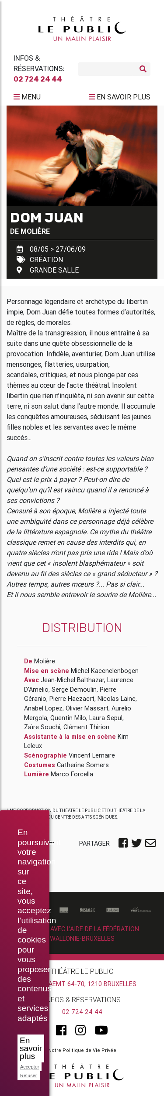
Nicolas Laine (117, 699)
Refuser (28, 1075)
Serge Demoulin (74, 689)
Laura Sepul (105, 718)
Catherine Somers (83, 765)
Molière (35, 231)
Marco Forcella (72, 774)
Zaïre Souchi (42, 727)
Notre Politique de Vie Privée (82, 1050)
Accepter (29, 1066)
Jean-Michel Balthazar (72, 680)
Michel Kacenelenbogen (105, 671)
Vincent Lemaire (92, 755)
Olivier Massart (87, 708)
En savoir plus (31, 1048)
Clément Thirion (86, 727)
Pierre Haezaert (71, 699)
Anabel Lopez (43, 708)
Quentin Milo (68, 718)
